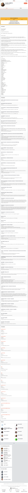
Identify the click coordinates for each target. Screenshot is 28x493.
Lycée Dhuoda (3, 347)
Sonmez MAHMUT (20, 438)
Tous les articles (10, 486)
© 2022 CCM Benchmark (17, 486)
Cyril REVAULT (5, 474)
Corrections (13, 486)
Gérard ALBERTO (6, 460)
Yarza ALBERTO (5, 452)
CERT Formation (3, 329)
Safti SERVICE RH (6, 438)
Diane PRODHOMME (20, 427)
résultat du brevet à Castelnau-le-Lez (14, 23)
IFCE (1, 366)
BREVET (14, 19)
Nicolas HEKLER (6, 435)
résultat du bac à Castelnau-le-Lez (14, 22)
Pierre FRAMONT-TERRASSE (7, 479)
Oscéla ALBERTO (6, 448)
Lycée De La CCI (3, 385)
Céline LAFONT (20, 424)
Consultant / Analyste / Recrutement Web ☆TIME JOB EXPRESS (8, 428)
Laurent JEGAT (20, 431)
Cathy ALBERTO (6, 450)
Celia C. (5, 424)
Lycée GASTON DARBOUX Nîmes (5, 403)
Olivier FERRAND (20, 435)
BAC (6, 19)
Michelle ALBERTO (6, 457)
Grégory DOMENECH (6, 431)
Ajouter (26, 3)
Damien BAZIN (5, 471)
